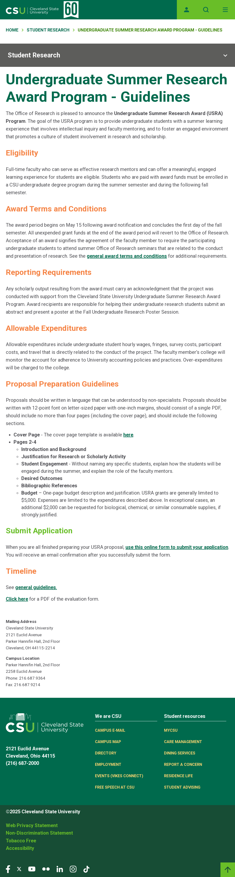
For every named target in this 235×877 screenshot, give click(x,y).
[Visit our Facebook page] (8, 868)
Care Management (183, 741)
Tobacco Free (21, 841)
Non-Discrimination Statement (39, 833)
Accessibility (20, 848)
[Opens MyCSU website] (186, 9)
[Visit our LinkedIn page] (59, 868)
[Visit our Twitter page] (19, 868)
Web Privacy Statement (32, 825)
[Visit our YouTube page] (31, 868)
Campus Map (108, 741)
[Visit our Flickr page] (46, 868)
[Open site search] (206, 9)
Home (12, 29)
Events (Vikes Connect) (119, 776)
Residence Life (178, 776)
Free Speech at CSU (114, 787)
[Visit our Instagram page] (73, 868)
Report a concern (183, 764)
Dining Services (179, 753)
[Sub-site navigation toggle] (117, 55)
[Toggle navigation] (225, 9)
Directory (105, 753)
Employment (108, 764)
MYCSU (171, 730)
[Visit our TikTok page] (86, 868)
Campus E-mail (110, 730)
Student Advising (182, 787)
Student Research (48, 29)
